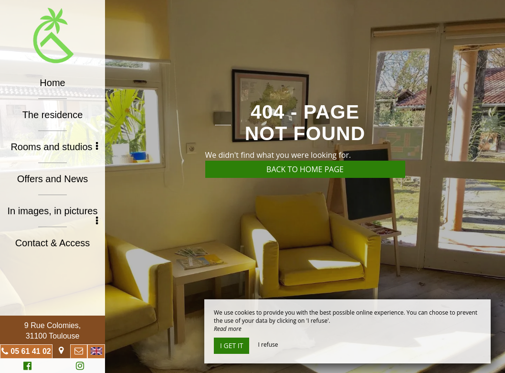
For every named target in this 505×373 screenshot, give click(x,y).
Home (52, 82)
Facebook (26, 367)
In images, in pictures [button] (53, 214)
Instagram (78, 367)
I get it (231, 345)
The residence (52, 115)
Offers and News (52, 179)
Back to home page (305, 169)
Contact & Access (52, 243)
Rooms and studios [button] (54, 147)
